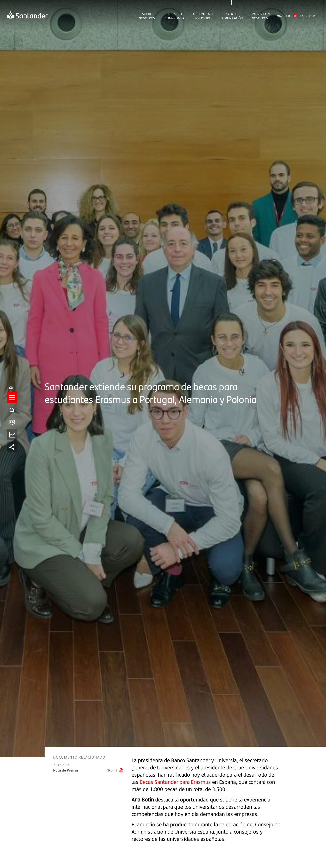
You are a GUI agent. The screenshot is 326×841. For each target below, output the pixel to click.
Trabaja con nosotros (260, 16)
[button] (12, 401)
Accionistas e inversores (203, 16)
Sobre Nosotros (147, 16)
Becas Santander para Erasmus (175, 781)
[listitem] (12, 401)
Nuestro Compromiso (175, 16)
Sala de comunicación (232, 16)
